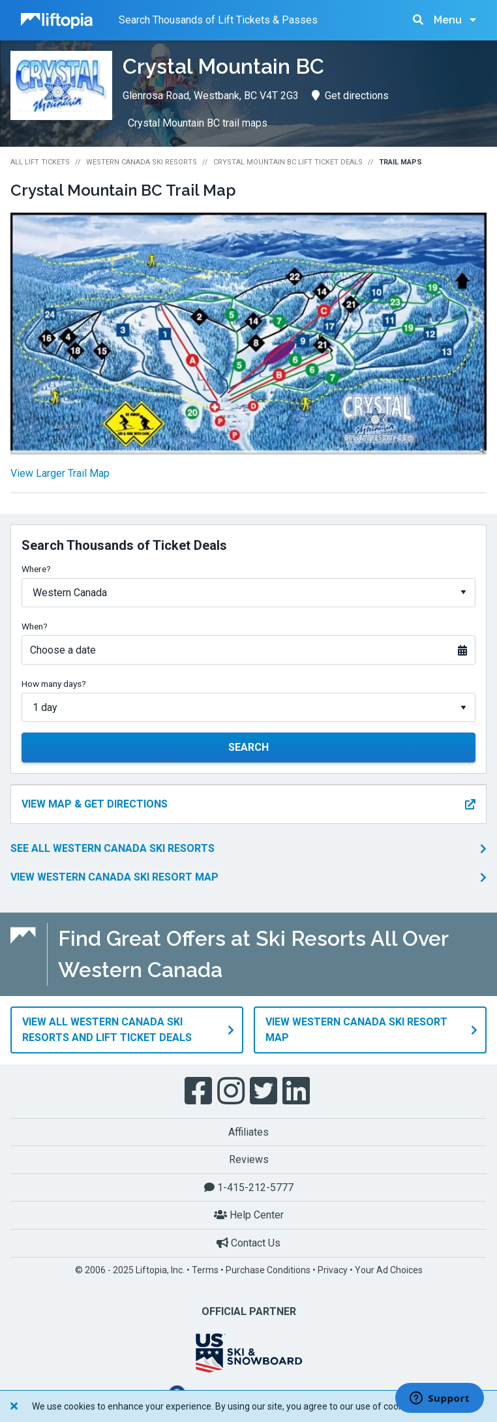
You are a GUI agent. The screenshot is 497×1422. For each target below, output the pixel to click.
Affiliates (248, 1131)
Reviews (249, 1159)
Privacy (333, 1268)
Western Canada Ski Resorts (141, 162)
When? (35, 626)
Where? (36, 569)
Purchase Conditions (268, 1268)
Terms (205, 1268)
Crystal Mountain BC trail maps (197, 123)
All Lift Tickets (40, 162)
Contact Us (248, 1242)
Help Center (249, 1214)
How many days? (54, 683)
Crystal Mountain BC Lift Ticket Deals (288, 162)
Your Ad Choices (389, 1268)
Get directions (350, 95)
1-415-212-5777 (249, 1187)
